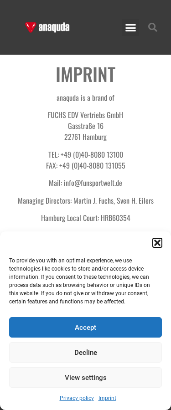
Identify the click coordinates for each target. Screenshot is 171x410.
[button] (157, 242)
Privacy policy (77, 398)
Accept (85, 327)
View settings (86, 378)
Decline (85, 352)
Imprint (107, 398)
